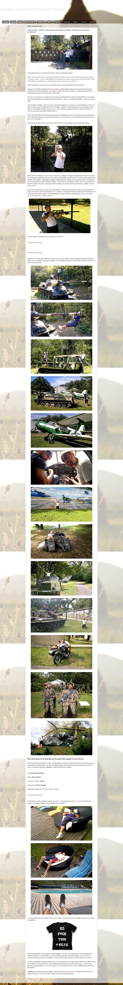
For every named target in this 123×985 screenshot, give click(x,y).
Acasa (6, 22)
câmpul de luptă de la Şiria (54, 123)
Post (28, 242)
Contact (92, 22)
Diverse (83, 22)
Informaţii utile (30, 22)
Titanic (56, 789)
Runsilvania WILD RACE (47, 73)
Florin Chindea (37, 242)
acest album (79, 759)
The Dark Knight (47, 789)
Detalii (20, 22)
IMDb (29, 789)
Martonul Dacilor (54, 89)
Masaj (13, 22)
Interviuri (41, 22)
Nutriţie (49, 22)
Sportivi (75, 22)
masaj (80, 801)
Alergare (57, 22)
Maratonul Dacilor (33, 955)
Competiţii (67, 22)
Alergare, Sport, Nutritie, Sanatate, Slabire (32, 9)
